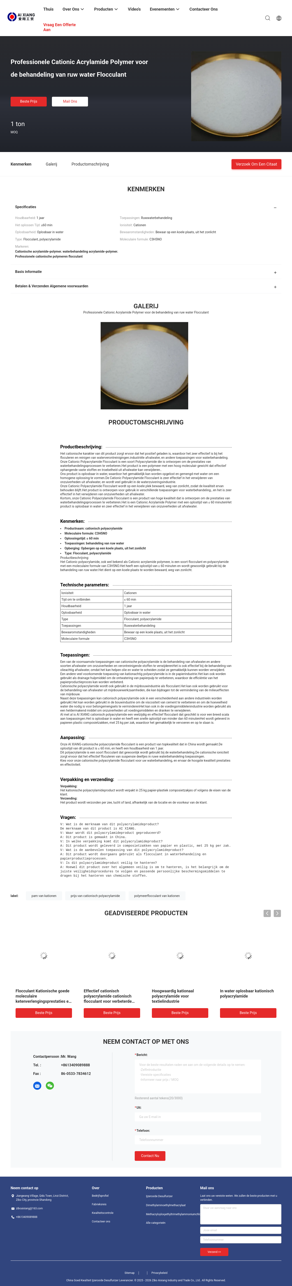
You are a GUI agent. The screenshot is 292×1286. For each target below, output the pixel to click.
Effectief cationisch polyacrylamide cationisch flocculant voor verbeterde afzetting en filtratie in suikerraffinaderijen (108, 998)
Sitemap (129, 1270)
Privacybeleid (159, 1270)
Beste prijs (28, 101)
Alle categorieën (155, 1219)
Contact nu (150, 1153)
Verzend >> (214, 1249)
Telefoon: (143, 1127)
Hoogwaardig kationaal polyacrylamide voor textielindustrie (173, 993)
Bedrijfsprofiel (100, 1192)
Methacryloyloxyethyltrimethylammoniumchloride (164, 1211)
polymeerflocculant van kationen (157, 893)
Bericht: (142, 1052)
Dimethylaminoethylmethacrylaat (164, 1202)
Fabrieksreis (99, 1201)
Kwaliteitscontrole (103, 1210)
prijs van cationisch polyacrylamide (95, 893)
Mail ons (70, 101)
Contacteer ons (101, 1218)
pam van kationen (44, 893)
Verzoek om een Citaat (256, 163)
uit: (139, 1104)
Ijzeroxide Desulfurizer (159, 1193)
